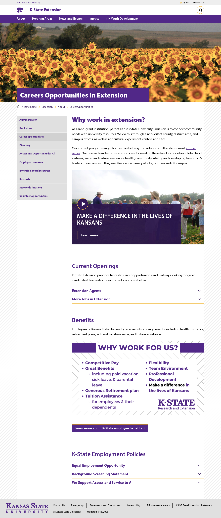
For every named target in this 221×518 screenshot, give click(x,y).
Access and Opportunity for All (37, 153)
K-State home (27, 106)
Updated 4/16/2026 (97, 511)
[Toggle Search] (200, 10)
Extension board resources (34, 170)
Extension (47, 106)
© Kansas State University (67, 511)
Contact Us (59, 505)
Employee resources (31, 162)
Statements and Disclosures (105, 505)
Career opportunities (31, 136)
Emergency (77, 505)
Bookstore (25, 128)
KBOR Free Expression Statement (194, 505)
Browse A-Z (198, 2)
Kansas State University (28, 2)
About (61, 106)
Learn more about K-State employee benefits (110, 428)
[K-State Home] (20, 10)
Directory (24, 145)
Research (24, 179)
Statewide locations (30, 187)
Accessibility (133, 505)
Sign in (186, 2)
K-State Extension (46, 9)
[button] (82, 204)
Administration (28, 119)
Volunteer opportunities (33, 196)
